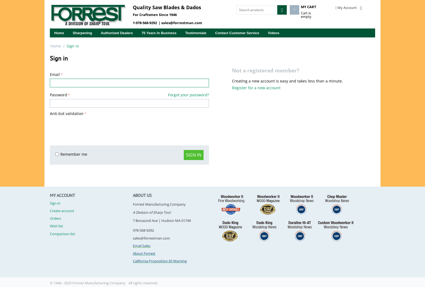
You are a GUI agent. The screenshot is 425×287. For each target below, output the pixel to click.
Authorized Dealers (117, 33)
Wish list (56, 226)
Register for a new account (256, 87)
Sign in (193, 155)
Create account (62, 210)
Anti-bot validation (66, 113)
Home (59, 33)
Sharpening (82, 33)
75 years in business (158, 33)
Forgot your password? (188, 94)
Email (55, 74)
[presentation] (91, 128)
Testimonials (196, 33)
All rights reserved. (143, 282)
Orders (55, 218)
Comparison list (62, 233)
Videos (273, 33)
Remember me (71, 154)
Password (58, 94)
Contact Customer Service (237, 33)
